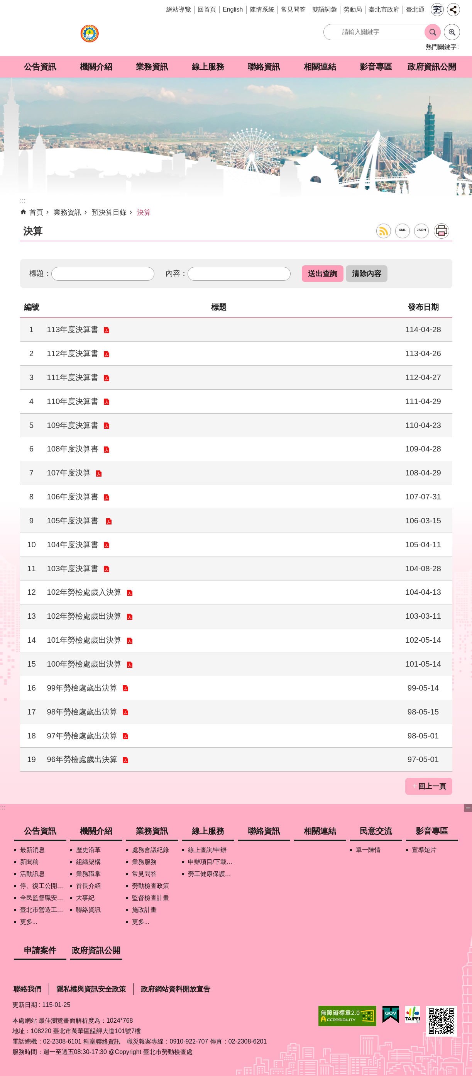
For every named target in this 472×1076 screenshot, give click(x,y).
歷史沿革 (88, 850)
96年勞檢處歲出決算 (82, 759)
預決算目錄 (109, 212)
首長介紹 (88, 886)
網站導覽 (178, 9)
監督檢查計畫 (150, 897)
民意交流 (376, 831)
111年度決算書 (73, 377)
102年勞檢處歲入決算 (84, 592)
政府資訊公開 (432, 66)
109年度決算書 (73, 425)
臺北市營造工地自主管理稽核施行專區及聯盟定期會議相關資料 (43, 909)
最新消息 (32, 850)
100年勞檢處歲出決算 (84, 664)
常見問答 (293, 9)
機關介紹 (96, 66)
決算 (144, 212)
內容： (177, 273)
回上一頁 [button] (432, 786)
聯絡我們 (27, 989)
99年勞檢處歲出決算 (82, 688)
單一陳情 (368, 850)
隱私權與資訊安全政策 (91, 989)
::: (2, 807)
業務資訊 (152, 66)
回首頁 (207, 9)
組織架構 (88, 862)
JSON (421, 230)
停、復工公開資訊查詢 (43, 886)
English (233, 9)
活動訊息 (32, 874)
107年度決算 (69, 472)
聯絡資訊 (264, 66)
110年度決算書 (73, 401)
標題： (40, 273)
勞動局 (352, 9)
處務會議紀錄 (150, 850)
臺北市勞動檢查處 (89, 37)
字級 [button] (437, 9)
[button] (322, 273)
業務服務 (144, 862)
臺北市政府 (384, 9)
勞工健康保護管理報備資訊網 (211, 874)
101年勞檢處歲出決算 (84, 640)
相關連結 (320, 66)
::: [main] (23, 201)
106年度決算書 (73, 496)
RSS (383, 231)
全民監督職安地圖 (43, 897)
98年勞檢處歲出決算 (82, 712)
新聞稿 (29, 862)
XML (402, 230)
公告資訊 (40, 66)
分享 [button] (453, 9)
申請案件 (40, 950)
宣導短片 (424, 850)
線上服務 (208, 66)
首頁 (36, 212)
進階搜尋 (452, 32)
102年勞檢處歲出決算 (84, 616)
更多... (28, 921)
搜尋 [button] (433, 32)
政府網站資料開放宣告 (175, 989)
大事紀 (85, 897)
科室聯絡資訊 (101, 1041)
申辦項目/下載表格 (211, 862)
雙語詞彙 (324, 9)
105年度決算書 (74, 520)
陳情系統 (262, 9)
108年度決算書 (73, 449)
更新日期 (24, 1004)
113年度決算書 (73, 329)
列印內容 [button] (441, 231)
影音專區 (376, 66)
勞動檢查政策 (150, 886)
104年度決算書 (73, 544)
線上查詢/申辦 (207, 850)
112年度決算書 (73, 353)
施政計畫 (144, 909)
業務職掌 (88, 874)
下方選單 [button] (468, 808)
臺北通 (415, 9)
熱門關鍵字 (441, 47)
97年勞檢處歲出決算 (82, 735)
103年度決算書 (73, 568)
